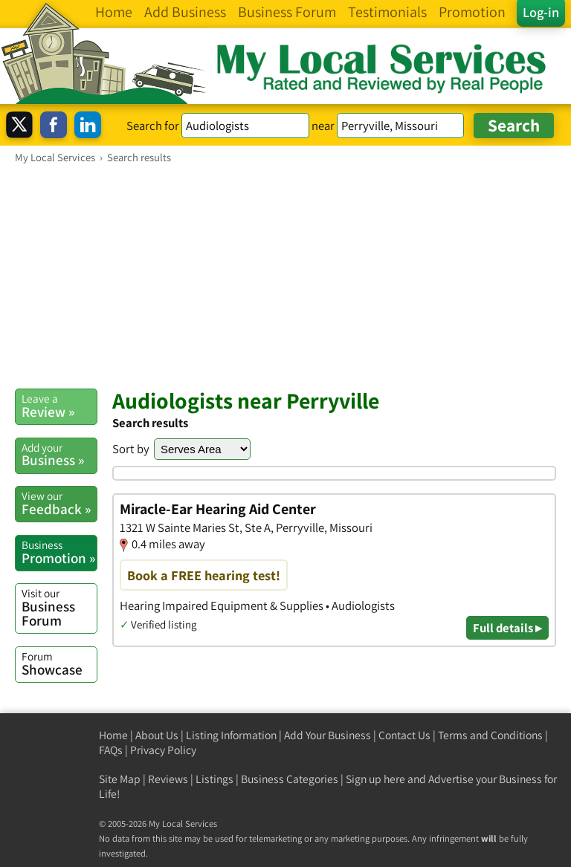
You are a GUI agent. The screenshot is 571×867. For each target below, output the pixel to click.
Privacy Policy (163, 750)
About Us (156, 735)
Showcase (59, 663)
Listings (214, 779)
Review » (59, 405)
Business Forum (59, 607)
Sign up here (375, 779)
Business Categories (289, 779)
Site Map (120, 779)
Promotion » (59, 552)
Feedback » (59, 503)
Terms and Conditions (490, 735)
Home (113, 735)
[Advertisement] (285, 276)
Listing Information (231, 735)
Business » (59, 455)
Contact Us (404, 735)
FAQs (111, 750)
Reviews (168, 779)
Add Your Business (327, 735)
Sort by (130, 449)
